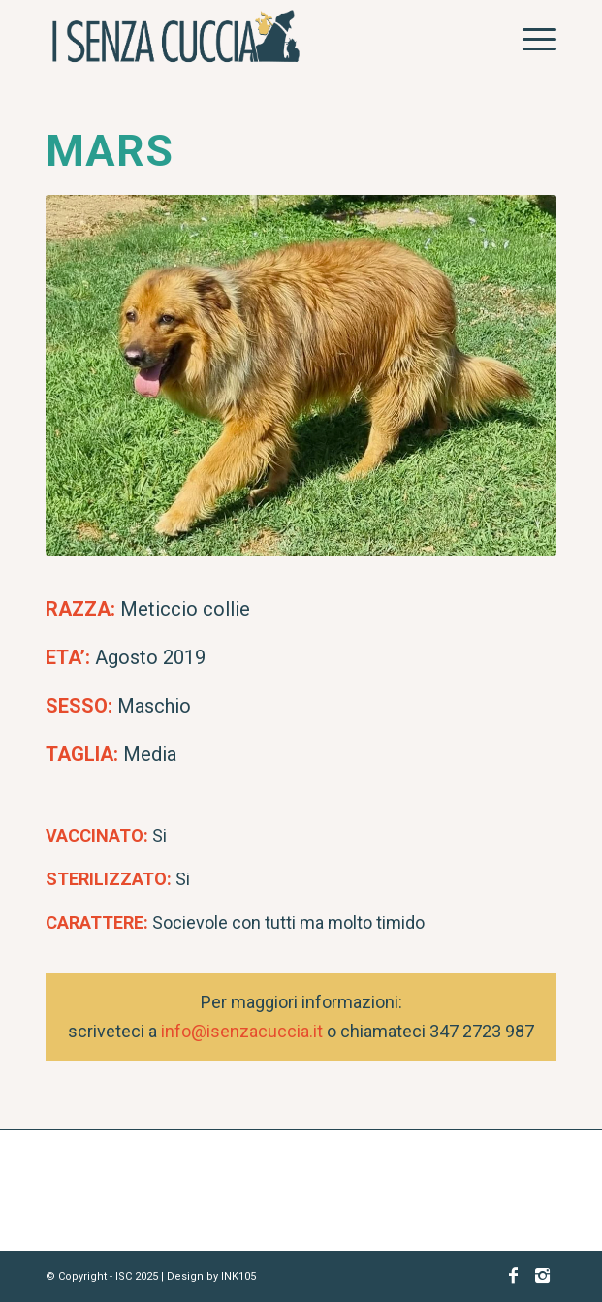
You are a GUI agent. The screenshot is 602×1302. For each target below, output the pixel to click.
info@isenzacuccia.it (242, 1031)
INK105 (238, 1276)
